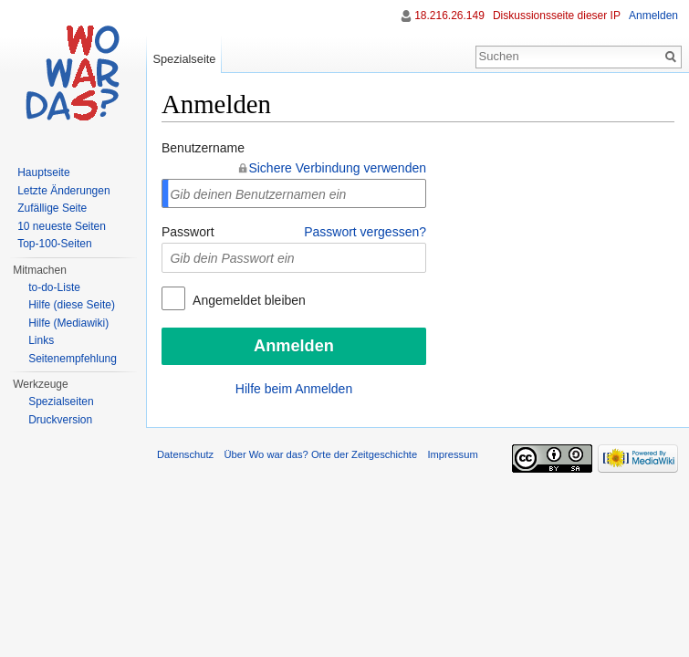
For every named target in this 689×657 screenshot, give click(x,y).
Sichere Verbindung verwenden (337, 168)
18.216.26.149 (449, 15)
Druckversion (60, 419)
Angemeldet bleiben (248, 300)
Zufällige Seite (52, 208)
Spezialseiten (60, 401)
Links (41, 340)
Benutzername (203, 148)
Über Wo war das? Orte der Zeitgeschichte (320, 454)
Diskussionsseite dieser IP (557, 15)
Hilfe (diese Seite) (71, 304)
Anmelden (653, 15)
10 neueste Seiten (61, 226)
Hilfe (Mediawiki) (68, 323)
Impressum (452, 454)
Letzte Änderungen (63, 190)
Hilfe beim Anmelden (293, 388)
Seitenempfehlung (72, 358)
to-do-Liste (54, 287)
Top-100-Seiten (54, 243)
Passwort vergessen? (365, 231)
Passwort (188, 231)
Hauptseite (43, 172)
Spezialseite (183, 59)
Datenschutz (185, 454)
